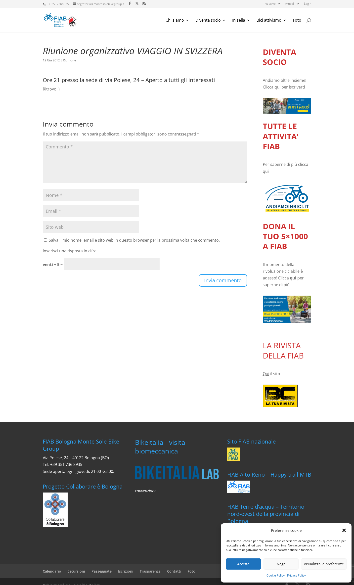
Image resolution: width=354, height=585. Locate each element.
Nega (281, 563)
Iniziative (270, 4)
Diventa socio (208, 20)
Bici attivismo (269, 20)
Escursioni (76, 571)
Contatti (174, 571)
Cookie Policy (275, 575)
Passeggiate (101, 571)
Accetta (243, 563)
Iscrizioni (125, 571)
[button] (344, 530)
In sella (238, 20)
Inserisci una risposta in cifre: (70, 251)
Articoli (290, 4)
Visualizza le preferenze (324, 563)
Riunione (69, 60)
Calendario (52, 571)
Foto (297, 20)
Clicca (271, 87)
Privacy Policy (296, 575)
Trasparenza (150, 571)
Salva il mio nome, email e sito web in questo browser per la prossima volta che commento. (134, 240)
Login (307, 4)
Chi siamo (175, 20)
